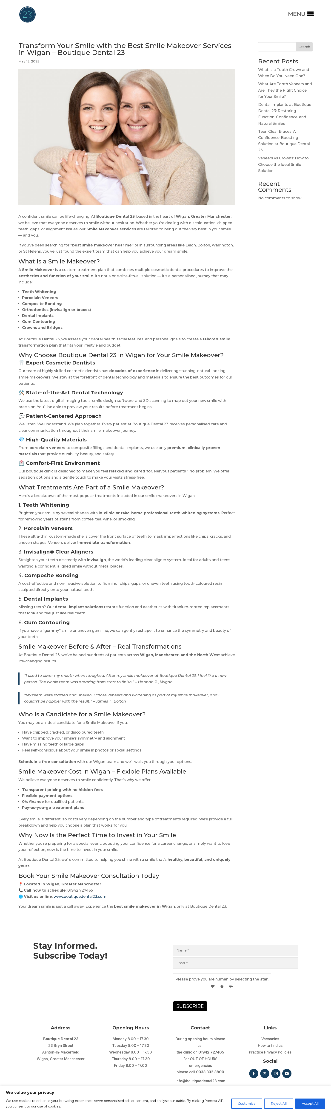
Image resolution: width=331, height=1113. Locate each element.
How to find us (270, 1045)
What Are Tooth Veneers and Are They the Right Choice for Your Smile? (285, 90)
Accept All (310, 1104)
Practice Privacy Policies (270, 1052)
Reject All (279, 1104)
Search (304, 47)
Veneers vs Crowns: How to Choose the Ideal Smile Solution (283, 164)
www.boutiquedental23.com (80, 896)
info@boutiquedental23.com (200, 1081)
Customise (247, 1104)
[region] (165, 1099)
